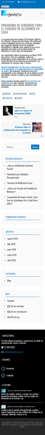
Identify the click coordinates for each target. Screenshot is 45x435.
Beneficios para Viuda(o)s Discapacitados (17, 176)
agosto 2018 (12, 238)
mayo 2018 (11, 255)
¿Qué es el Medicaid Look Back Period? (19, 391)
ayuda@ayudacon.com (26, 2)
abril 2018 (11, 260)
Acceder (10, 300)
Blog (15, 116)
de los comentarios (17, 311)
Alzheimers (8, 94)
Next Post (22, 128)
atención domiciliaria (21, 94)
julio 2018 (11, 244)
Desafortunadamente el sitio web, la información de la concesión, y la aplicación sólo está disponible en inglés (22, 69)
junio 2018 (11, 249)
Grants (33, 94)
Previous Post (22, 110)
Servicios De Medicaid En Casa (19, 183)
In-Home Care (8, 98)
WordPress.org (13, 317)
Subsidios (19, 98)
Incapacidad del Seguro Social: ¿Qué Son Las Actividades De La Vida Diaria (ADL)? (22, 200)
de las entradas (15, 306)
